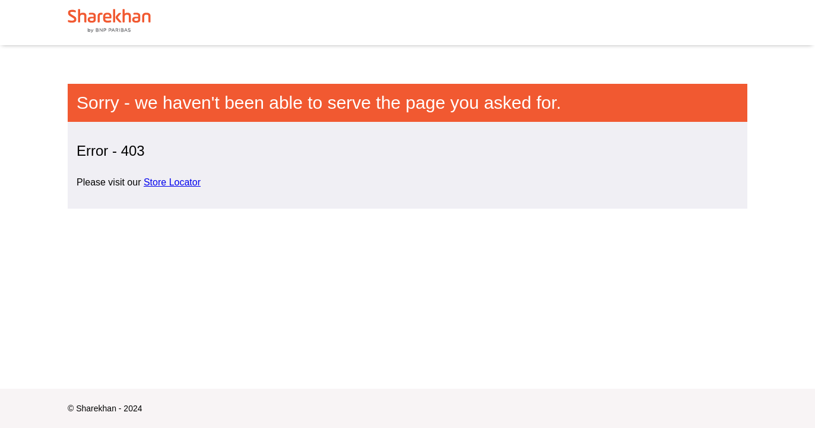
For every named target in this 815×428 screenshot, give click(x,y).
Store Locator (172, 182)
